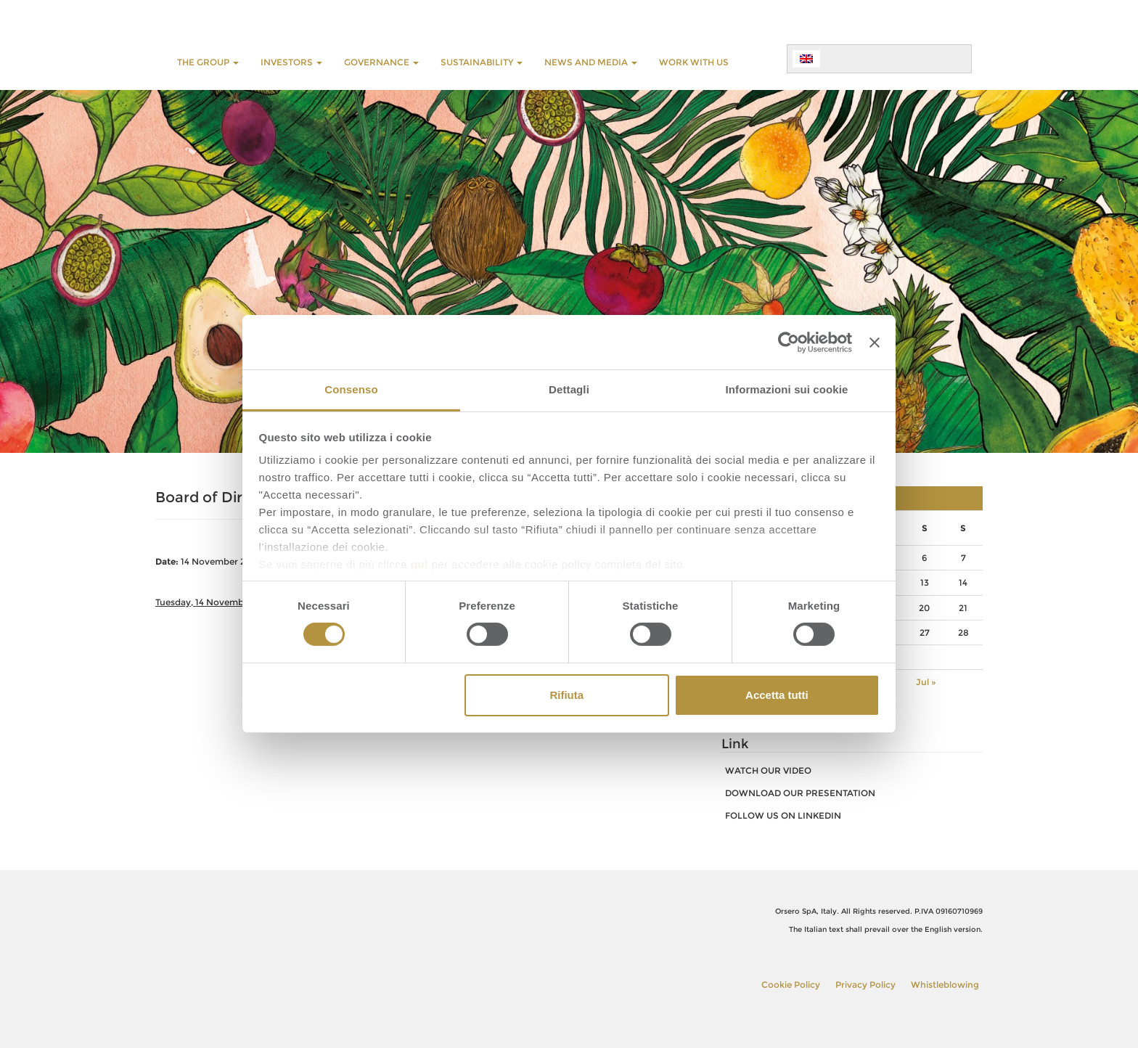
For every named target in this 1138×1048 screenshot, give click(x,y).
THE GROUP (208, 62)
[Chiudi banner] (874, 342)
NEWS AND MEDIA (590, 62)
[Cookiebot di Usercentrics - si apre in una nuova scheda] (788, 342)
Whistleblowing (945, 984)
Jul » (926, 681)
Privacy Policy (865, 984)
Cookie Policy (790, 984)
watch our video (768, 770)
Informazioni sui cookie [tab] (787, 389)
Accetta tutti (777, 695)
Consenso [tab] (350, 389)
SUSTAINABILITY (482, 62)
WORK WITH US (694, 62)
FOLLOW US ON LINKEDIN (783, 815)
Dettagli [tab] (569, 389)
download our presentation (800, 792)
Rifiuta (566, 695)
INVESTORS (291, 62)
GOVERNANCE (381, 62)
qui (419, 564)
